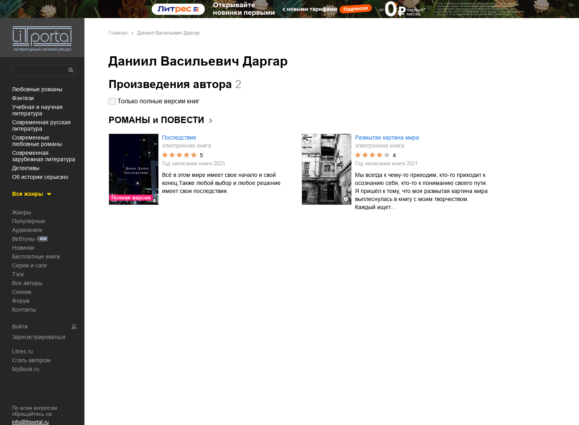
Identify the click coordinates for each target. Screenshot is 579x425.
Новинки (23, 247)
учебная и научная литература (37, 110)
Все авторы (27, 283)
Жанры (21, 212)
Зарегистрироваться (39, 337)
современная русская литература (41, 125)
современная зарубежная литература (43, 156)
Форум (21, 301)
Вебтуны (23, 239)
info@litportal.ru (30, 422)
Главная (118, 33)
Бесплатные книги (36, 256)
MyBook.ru (25, 369)
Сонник (21, 292)
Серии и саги (29, 265)
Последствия (179, 137)
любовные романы (37, 89)
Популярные (28, 221)
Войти (20, 326)
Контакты (24, 309)
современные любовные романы (37, 140)
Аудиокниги (27, 230)
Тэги (18, 274)
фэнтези (23, 98)
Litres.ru (22, 351)
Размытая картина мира (387, 137)
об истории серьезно (40, 177)
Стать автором (31, 360)
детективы (25, 168)
